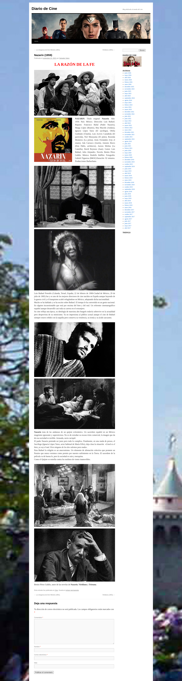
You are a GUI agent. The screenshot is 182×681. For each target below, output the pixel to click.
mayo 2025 (128, 93)
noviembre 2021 (129, 134)
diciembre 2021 (129, 132)
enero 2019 (128, 180)
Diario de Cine (44, 8)
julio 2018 (128, 194)
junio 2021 (128, 146)
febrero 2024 (128, 105)
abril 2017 (128, 228)
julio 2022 (128, 116)
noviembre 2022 (129, 114)
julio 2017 (128, 221)
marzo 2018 (128, 203)
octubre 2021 (129, 137)
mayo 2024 (128, 102)
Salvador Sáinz (64, 58)
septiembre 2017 (130, 216)
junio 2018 (128, 196)
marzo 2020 (128, 155)
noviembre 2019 (129, 162)
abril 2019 (128, 173)
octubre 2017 (129, 214)
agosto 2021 (128, 141)
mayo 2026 (128, 75)
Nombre (37, 647)
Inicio (36, 41)
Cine (56, 590)
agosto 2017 (128, 219)
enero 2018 (128, 207)
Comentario (38, 617)
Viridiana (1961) (108, 50)
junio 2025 (128, 91)
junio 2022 (128, 118)
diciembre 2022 (129, 112)
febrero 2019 (128, 178)
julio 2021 (128, 144)
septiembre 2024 (130, 98)
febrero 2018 (128, 205)
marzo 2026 (128, 80)
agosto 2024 (128, 100)
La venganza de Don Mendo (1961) (47, 50)
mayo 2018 (128, 198)
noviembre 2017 (129, 212)
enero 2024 (128, 107)
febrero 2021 (128, 148)
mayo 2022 (128, 121)
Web (35, 663)
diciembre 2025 (129, 87)
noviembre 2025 (129, 89)
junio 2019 (128, 169)
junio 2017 (128, 223)
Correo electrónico (41, 655)
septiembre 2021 (130, 139)
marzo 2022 (128, 125)
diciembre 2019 (129, 159)
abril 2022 (128, 123)
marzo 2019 (128, 175)
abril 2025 (128, 96)
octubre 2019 (129, 164)
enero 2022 (128, 130)
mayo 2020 (128, 153)
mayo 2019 (128, 171)
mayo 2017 (128, 226)
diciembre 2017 (129, 210)
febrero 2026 (128, 82)
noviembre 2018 (129, 185)
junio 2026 (128, 73)
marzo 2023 (128, 109)
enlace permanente (72, 590)
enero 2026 (128, 84)
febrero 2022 (128, 128)
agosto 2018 (128, 191)
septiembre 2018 (130, 189)
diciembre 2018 (129, 182)
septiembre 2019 (130, 166)
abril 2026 (128, 77)
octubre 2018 (129, 187)
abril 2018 (128, 201)
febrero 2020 (128, 157)
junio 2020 (128, 150)
